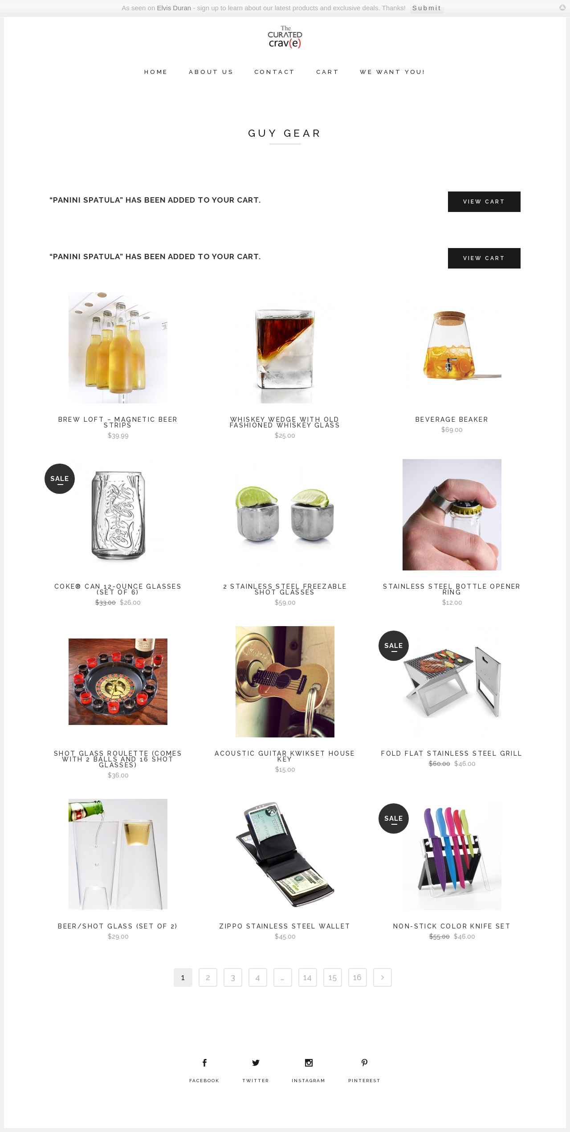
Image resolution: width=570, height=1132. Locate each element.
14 (307, 977)
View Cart (484, 202)
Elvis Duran (174, 8)
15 (333, 977)
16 (357, 977)
